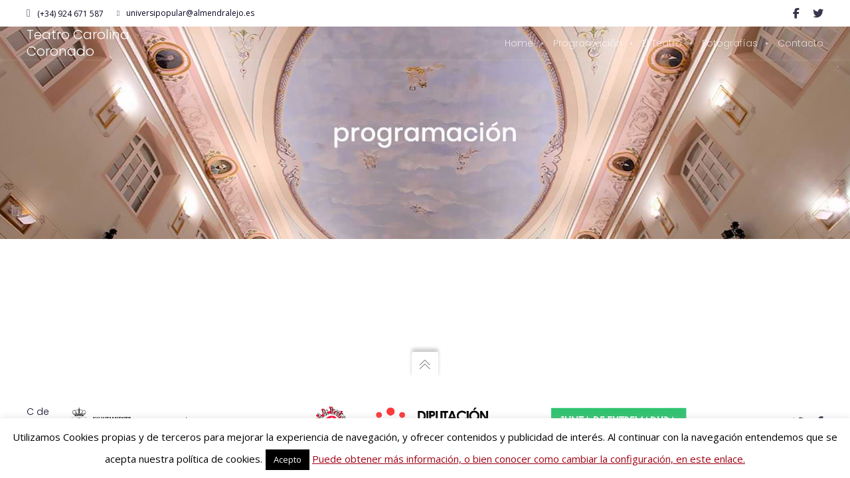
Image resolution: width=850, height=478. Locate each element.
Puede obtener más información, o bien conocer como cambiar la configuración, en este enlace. (528, 458)
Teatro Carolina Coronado (78, 42)
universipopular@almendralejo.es (185, 13)
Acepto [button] (287, 459)
